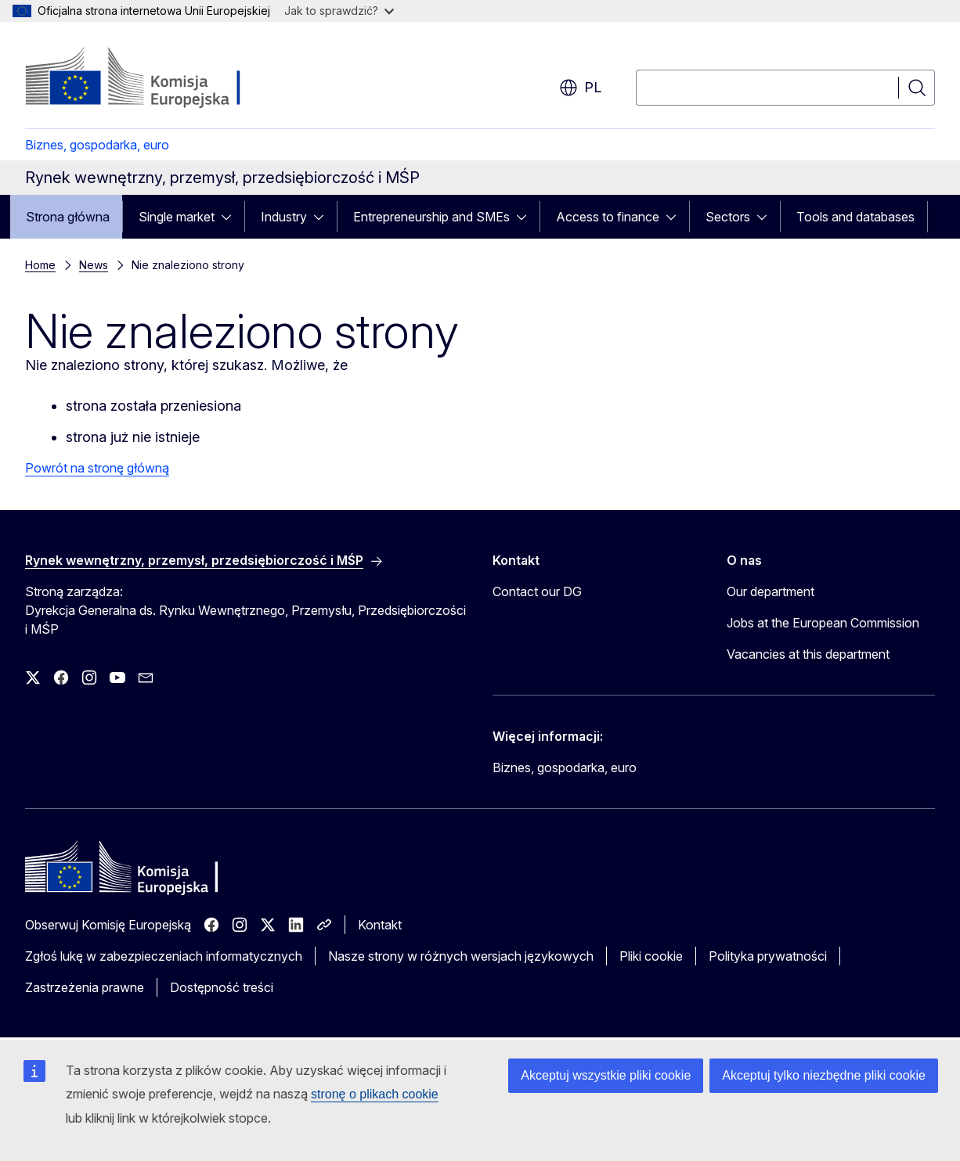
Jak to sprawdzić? (339, 10)
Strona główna (68, 217)
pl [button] (580, 87)
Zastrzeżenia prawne (84, 987)
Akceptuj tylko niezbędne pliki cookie (824, 1075)
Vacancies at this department (808, 654)
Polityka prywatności (768, 956)
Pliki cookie (651, 956)
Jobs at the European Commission (823, 623)
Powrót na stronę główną (97, 468)
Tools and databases (855, 217)
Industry (284, 217)
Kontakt (380, 925)
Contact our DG (537, 591)
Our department (770, 591)
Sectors (728, 217)
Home (40, 264)
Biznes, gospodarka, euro (97, 145)
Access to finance (607, 217)
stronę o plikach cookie (374, 1094)
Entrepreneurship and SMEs (431, 217)
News (93, 264)
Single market (177, 217)
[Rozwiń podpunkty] (231, 217)
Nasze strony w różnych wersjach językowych (461, 956)
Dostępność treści (221, 987)
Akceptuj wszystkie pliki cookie (606, 1075)
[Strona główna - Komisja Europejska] (151, 78)
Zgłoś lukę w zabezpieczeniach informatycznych (163, 956)
